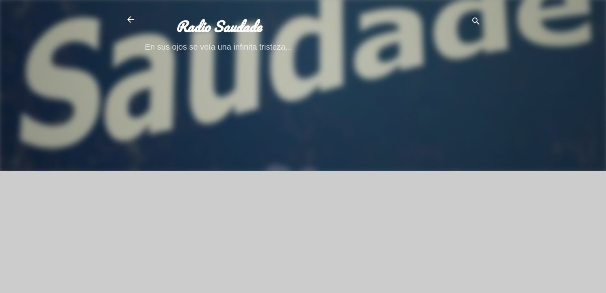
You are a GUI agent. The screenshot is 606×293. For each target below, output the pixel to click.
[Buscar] (476, 22)
